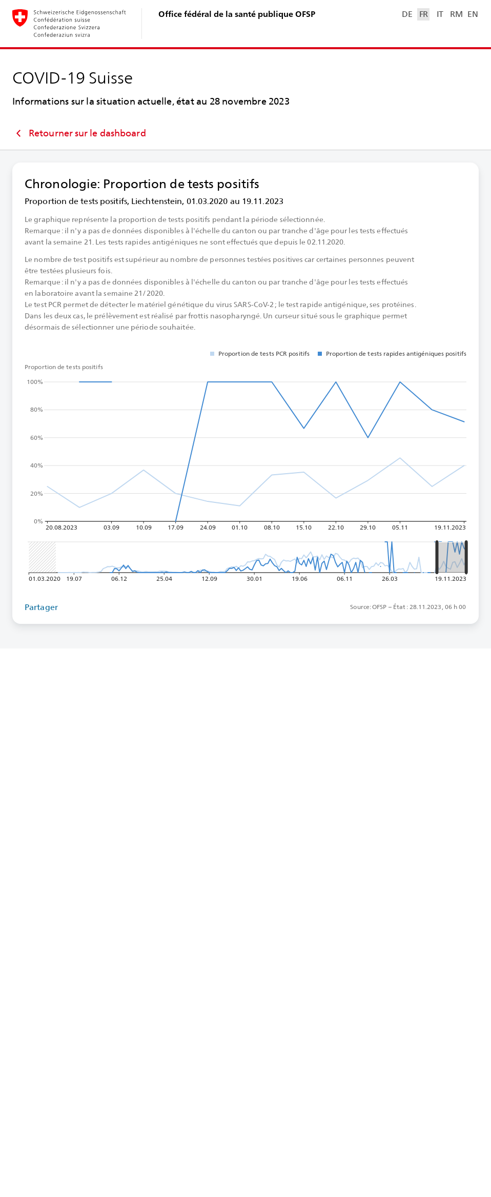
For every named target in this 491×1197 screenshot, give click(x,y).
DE (407, 14)
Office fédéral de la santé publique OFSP (236, 14)
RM (456, 14)
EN (472, 14)
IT (440, 14)
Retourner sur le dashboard (79, 133)
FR (423, 14)
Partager (41, 607)
